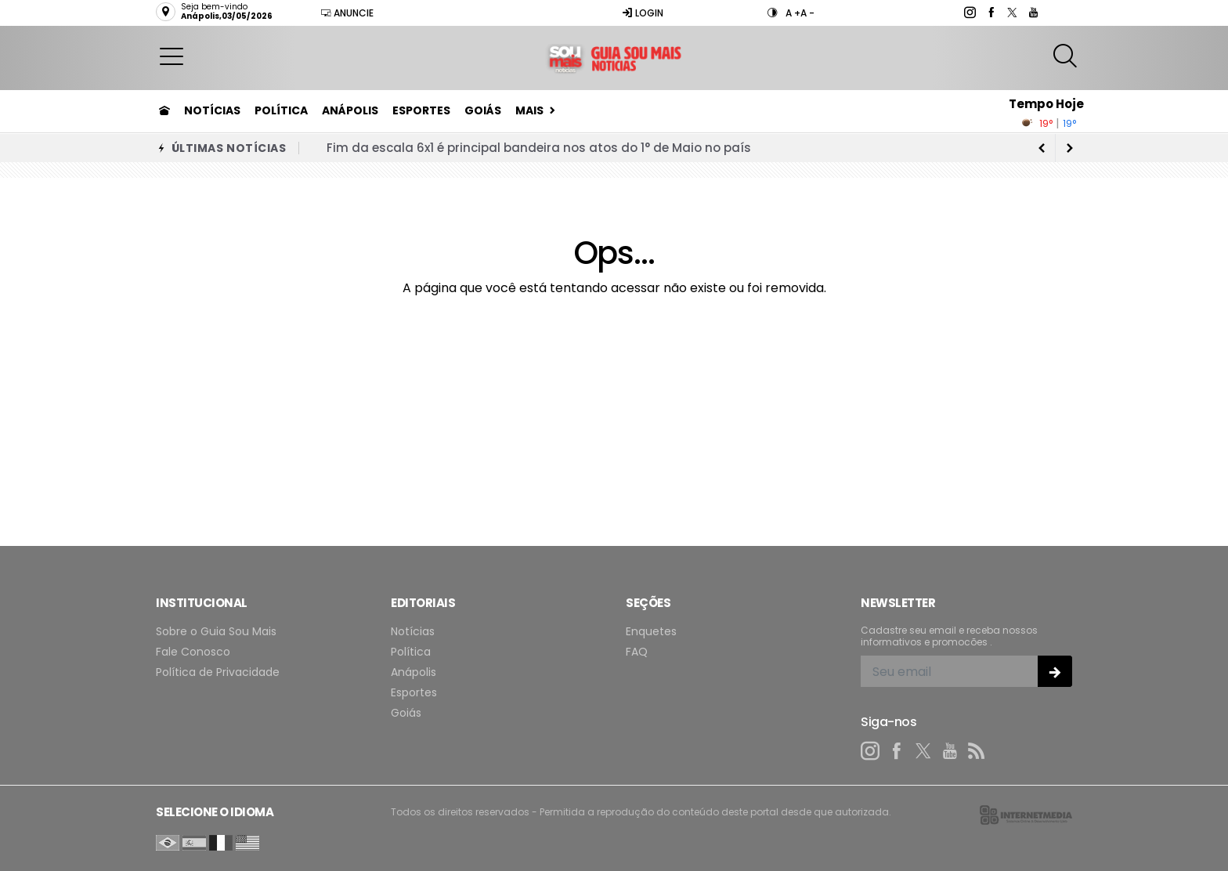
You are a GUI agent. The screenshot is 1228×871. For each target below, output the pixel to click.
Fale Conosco (193, 652)
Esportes (421, 110)
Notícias (212, 110)
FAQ (637, 652)
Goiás (482, 110)
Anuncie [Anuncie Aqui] (347, 13)
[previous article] (1070, 148)
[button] (171, 55)
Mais (529, 110)
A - (807, 13)
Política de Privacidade (218, 672)
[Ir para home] (164, 110)
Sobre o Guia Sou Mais (216, 631)
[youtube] (1033, 12)
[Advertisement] (614, 428)
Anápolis (350, 110)
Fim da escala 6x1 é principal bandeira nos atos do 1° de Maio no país (539, 147)
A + (793, 13)
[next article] (1042, 148)
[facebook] (990, 12)
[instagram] (969, 12)
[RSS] (976, 751)
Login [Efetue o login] (642, 13)
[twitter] (1011, 12)
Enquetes (651, 631)
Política (281, 110)
